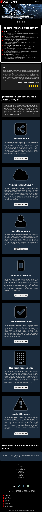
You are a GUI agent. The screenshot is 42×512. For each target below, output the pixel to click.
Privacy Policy (9, 505)
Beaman (21, 465)
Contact (7, 500)
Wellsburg (21, 477)
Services (7, 495)
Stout (21, 475)
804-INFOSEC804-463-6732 (23, 491)
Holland (21, 471)
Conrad (21, 466)
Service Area (8, 502)
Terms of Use (9, 506)
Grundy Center (21, 469)
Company (7, 499)
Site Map (7, 503)
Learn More (20, 158)
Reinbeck (21, 474)
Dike (21, 468)
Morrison (21, 472)
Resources (8, 497)
